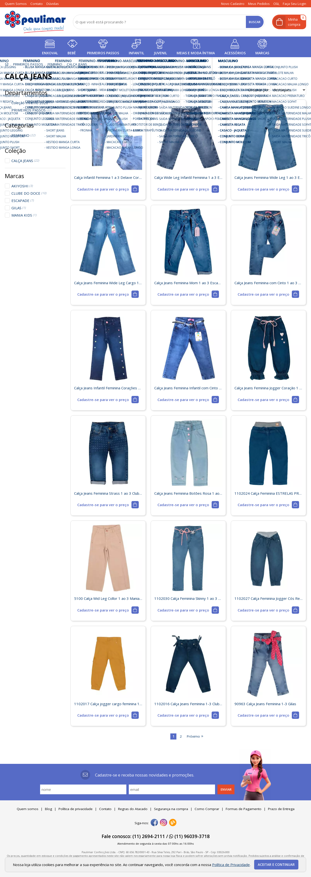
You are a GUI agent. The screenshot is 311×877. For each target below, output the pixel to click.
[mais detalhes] (108, 189)
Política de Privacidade (231, 864)
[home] (35, 22)
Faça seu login (294, 3)
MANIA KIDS (23, 215)
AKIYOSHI (22, 185)
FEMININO (23, 135)
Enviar (226, 789)
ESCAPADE (22, 200)
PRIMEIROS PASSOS (31, 110)
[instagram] (163, 823)
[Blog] (172, 823)
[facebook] (154, 823)
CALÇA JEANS (25, 160)
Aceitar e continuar (276, 864)
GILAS (18, 207)
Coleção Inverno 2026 (31, 102)
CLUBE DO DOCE (28, 193)
